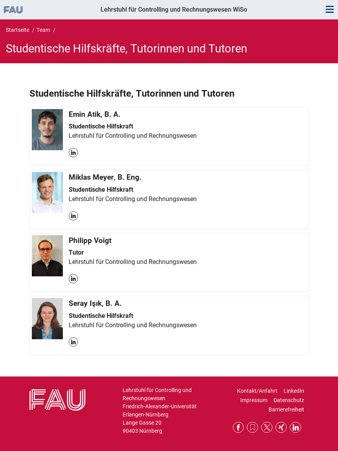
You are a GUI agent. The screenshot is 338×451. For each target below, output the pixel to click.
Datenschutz (289, 400)
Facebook (238, 427)
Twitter (266, 427)
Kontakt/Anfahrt (257, 391)
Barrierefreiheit (286, 409)
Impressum (253, 400)
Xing (281, 427)
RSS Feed (252, 427)
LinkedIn (73, 152)
